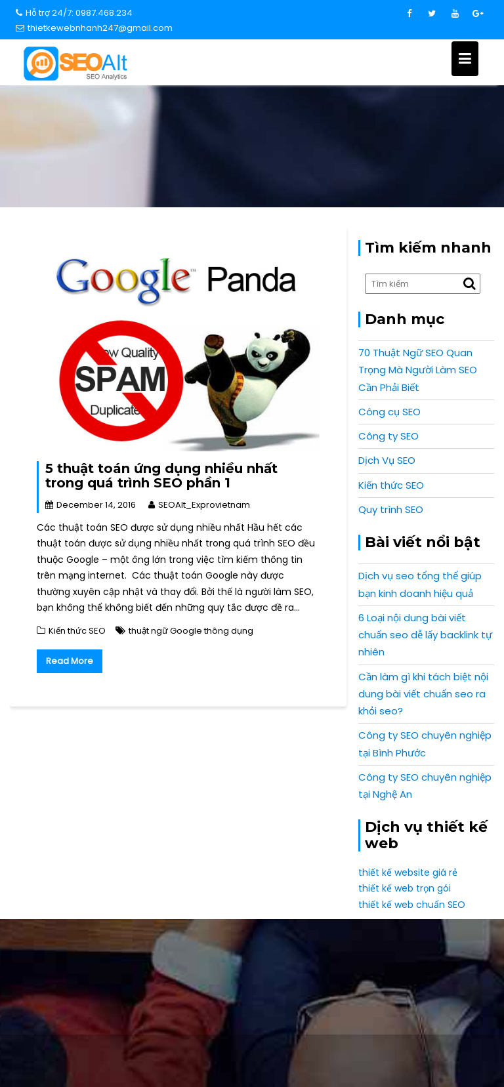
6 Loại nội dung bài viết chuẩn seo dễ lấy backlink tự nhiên (425, 635)
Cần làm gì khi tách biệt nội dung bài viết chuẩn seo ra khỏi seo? (423, 694)
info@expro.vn (88, 959)
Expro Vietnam (416, 1053)
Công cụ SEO (389, 412)
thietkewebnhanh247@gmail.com (94, 28)
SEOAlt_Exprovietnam (199, 505)
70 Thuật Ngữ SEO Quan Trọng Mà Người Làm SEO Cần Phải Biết (417, 370)
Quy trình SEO (390, 509)
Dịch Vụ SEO (386, 460)
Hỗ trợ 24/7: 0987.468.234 (74, 13)
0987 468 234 (416, 959)
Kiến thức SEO (77, 631)
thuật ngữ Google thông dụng (191, 631)
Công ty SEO (388, 436)
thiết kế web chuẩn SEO (411, 904)
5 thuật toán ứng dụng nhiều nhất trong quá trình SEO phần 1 (161, 476)
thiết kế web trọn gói (404, 888)
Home (252, 163)
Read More (69, 661)
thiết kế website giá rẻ (407, 872)
